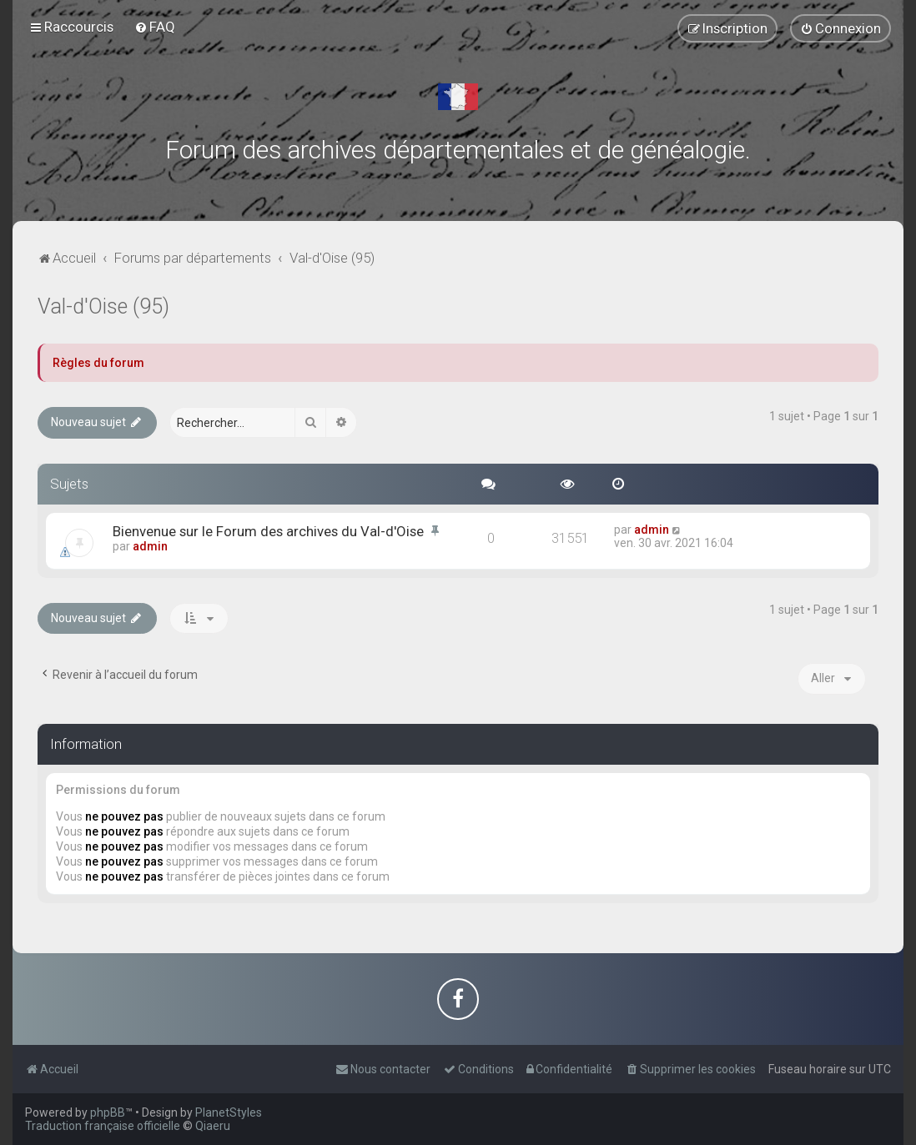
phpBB (107, 1112)
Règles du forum (98, 362)
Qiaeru (212, 1125)
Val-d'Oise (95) (103, 306)
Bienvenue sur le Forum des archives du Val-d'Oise (268, 531)
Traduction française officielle (102, 1125)
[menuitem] (154, 26)
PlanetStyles (228, 1112)
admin (150, 546)
